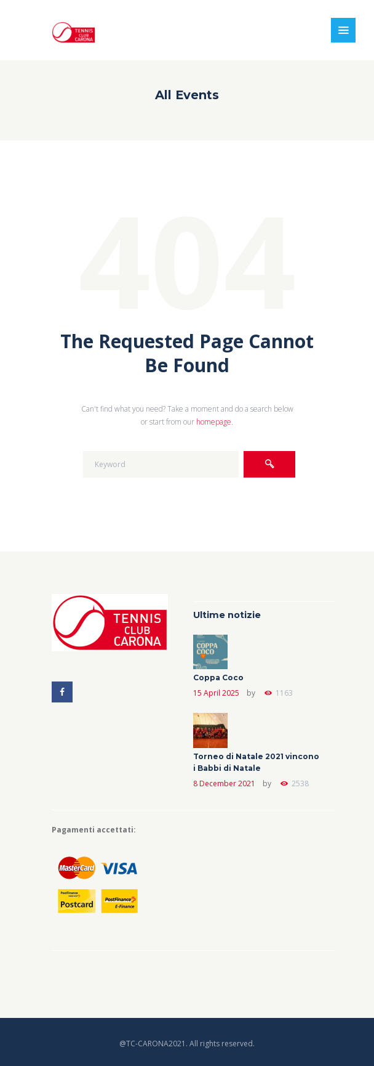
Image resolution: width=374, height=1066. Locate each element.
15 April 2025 (216, 693)
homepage (213, 422)
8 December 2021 (224, 783)
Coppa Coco (218, 677)
